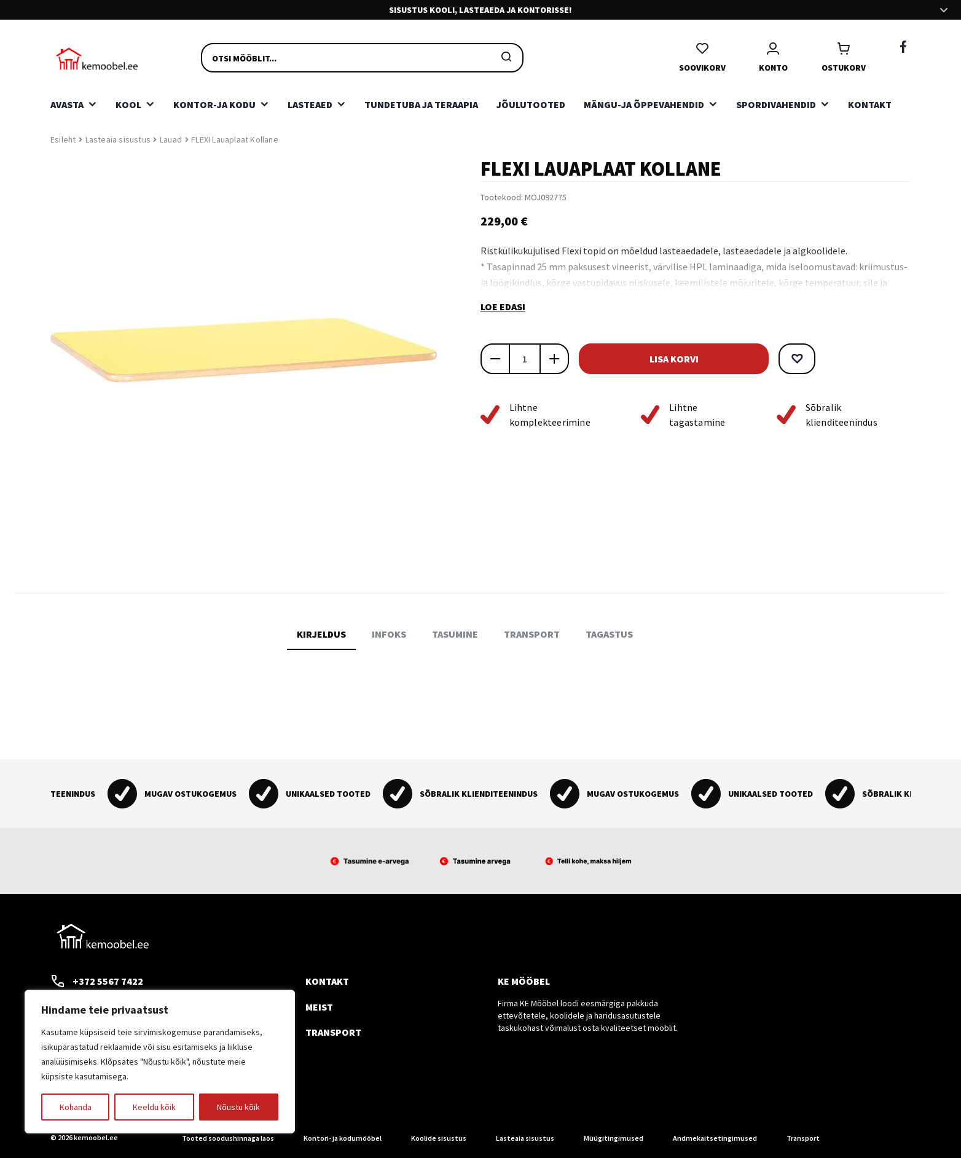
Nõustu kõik (238, 1107)
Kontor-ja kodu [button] (214, 104)
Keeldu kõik (154, 1107)
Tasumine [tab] (455, 634)
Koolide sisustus (438, 1138)
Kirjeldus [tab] (321, 634)
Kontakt (870, 104)
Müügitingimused (613, 1138)
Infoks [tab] (389, 634)
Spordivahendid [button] (776, 104)
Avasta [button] (67, 104)
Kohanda (76, 1107)
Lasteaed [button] (310, 104)
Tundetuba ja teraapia (421, 104)
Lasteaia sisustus (118, 139)
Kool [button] (128, 104)
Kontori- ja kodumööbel (343, 1138)
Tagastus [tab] (609, 634)
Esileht (63, 139)
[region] (160, 1061)
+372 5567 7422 (96, 981)
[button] (766, 358)
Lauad (171, 139)
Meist (319, 1007)
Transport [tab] (532, 634)
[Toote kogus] (524, 358)
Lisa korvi (658, 359)
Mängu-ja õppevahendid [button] (644, 104)
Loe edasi (502, 306)
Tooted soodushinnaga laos (228, 1138)
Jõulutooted (530, 104)
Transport (333, 1032)
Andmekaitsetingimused (715, 1138)
